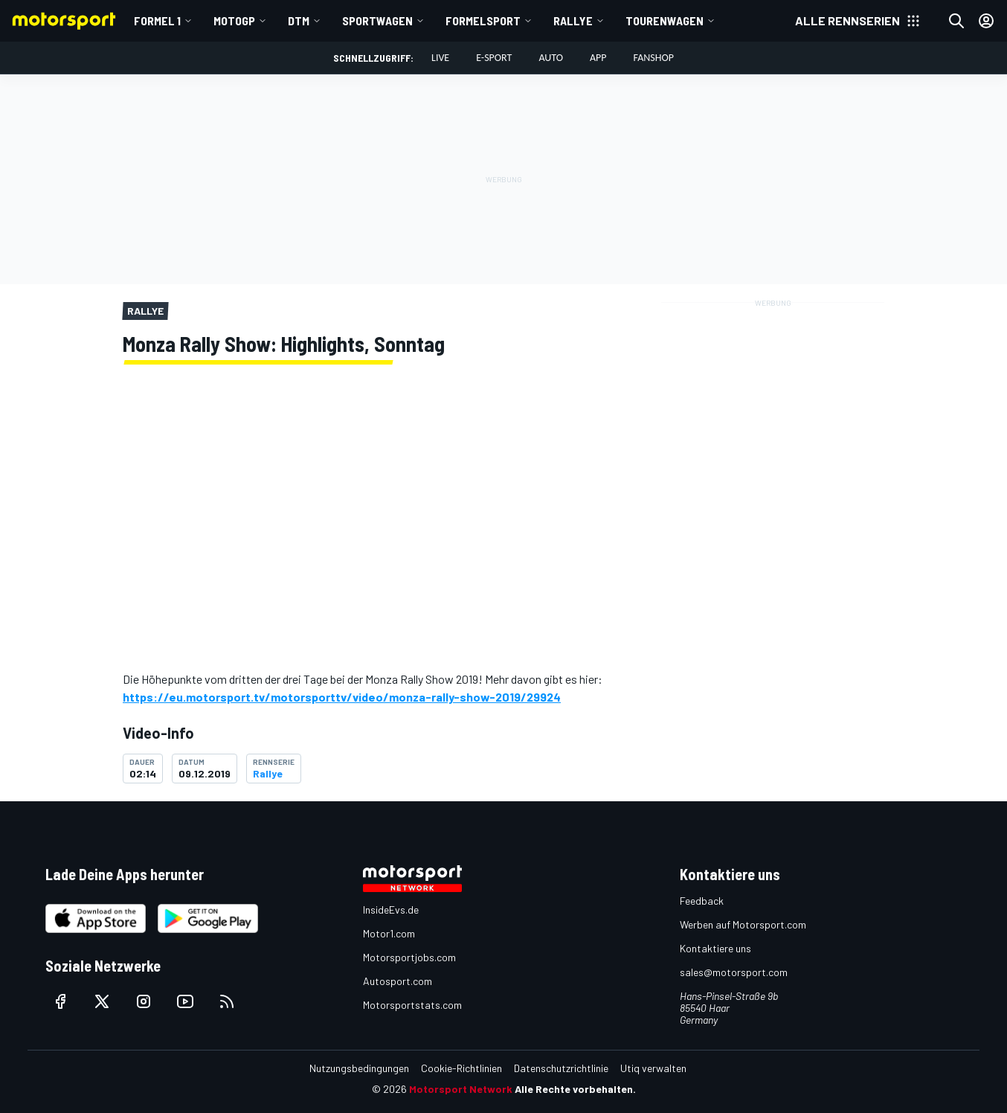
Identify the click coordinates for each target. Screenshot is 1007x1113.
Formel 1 (157, 20)
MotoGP (234, 20)
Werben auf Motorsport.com (743, 924)
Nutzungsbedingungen (359, 1068)
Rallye (573, 20)
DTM (298, 20)
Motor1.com (389, 933)
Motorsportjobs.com (409, 957)
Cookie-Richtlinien (461, 1068)
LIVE (440, 57)
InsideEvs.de (391, 909)
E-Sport (494, 57)
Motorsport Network (460, 1088)
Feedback (702, 900)
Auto (550, 57)
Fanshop (654, 57)
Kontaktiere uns (715, 948)
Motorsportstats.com (412, 1004)
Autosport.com (397, 981)
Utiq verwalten (653, 1068)
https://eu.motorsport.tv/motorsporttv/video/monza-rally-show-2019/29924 (342, 697)
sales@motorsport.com (734, 972)
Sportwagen (377, 20)
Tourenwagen (664, 20)
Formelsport (483, 20)
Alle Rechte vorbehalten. (575, 1088)
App (598, 57)
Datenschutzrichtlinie (561, 1068)
